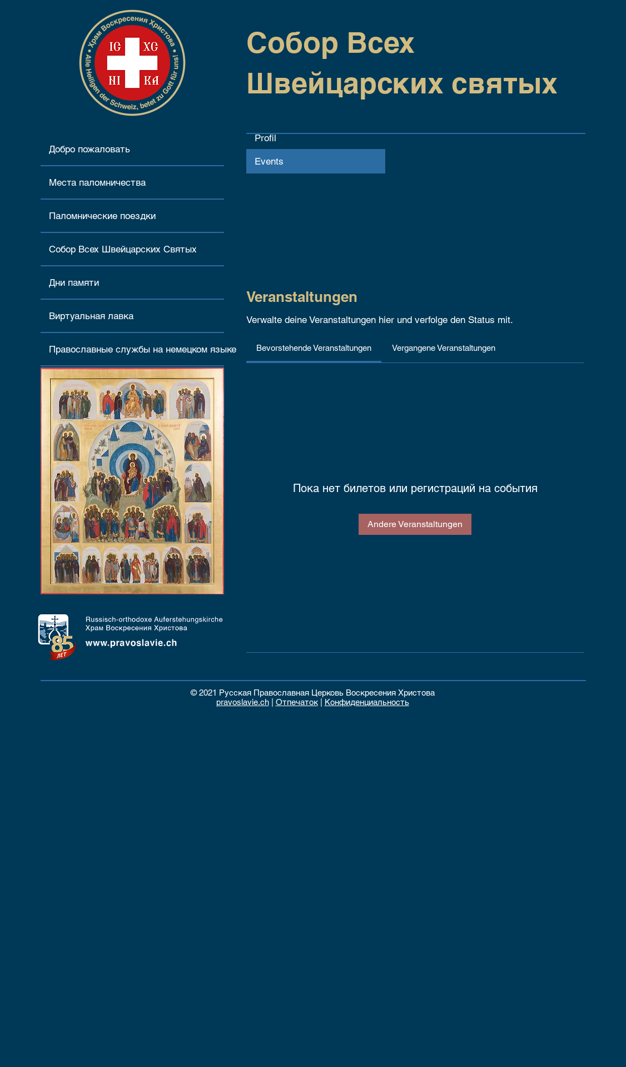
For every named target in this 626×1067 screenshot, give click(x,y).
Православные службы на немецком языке (136, 349)
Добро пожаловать (89, 149)
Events (269, 161)
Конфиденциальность (367, 702)
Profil (265, 137)
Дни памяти (74, 282)
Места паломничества (97, 182)
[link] (313, 348)
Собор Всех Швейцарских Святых (123, 249)
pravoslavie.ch (242, 702)
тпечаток (300, 702)
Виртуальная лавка (91, 315)
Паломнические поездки (102, 215)
